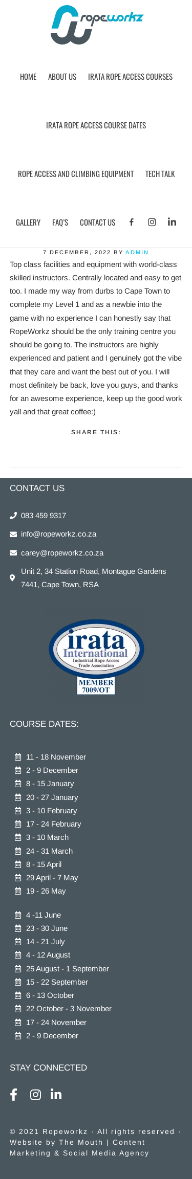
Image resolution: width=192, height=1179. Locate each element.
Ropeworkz (96, 26)
